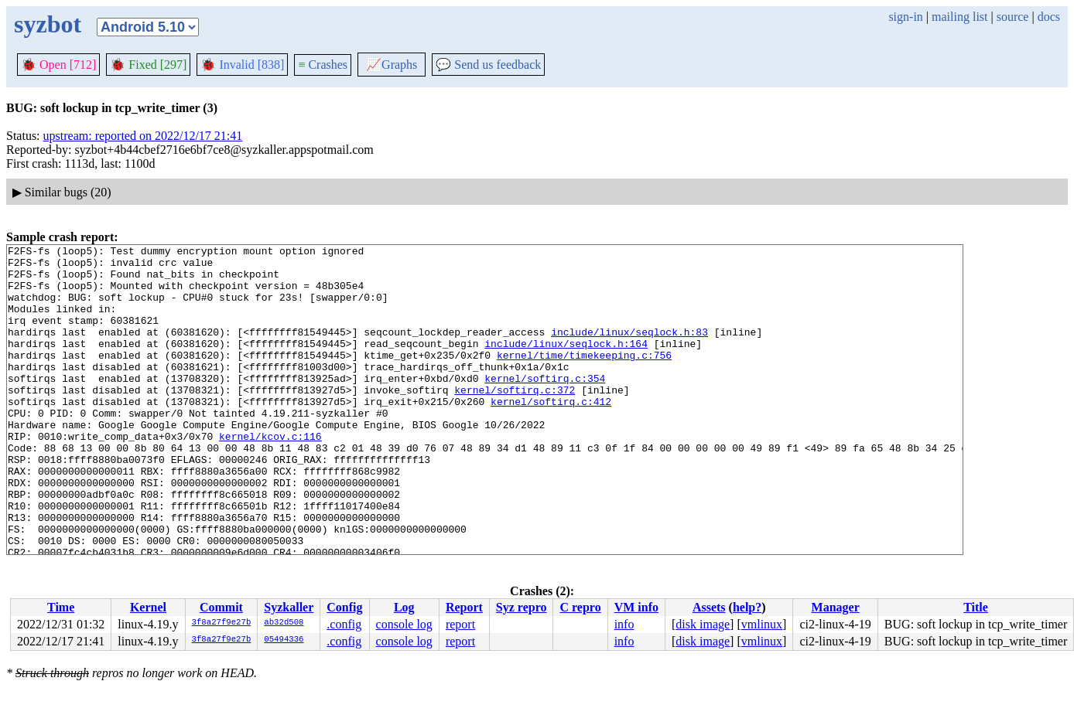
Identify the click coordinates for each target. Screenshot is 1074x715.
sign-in (905, 16)
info (624, 624)
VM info (636, 607)
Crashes (322, 64)
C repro (579, 607)
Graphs (391, 64)
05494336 (283, 640)
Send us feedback (488, 64)
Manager (836, 607)
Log (404, 607)
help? (747, 607)
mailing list (959, 16)
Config (344, 607)
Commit (221, 607)
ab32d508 (283, 623)
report (460, 624)
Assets (709, 607)
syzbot (47, 24)
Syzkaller (288, 607)
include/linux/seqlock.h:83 (629, 350)
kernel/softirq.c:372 (514, 420)
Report (464, 607)
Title (975, 607)
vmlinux (761, 624)
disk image (703, 624)
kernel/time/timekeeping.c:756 (584, 378)
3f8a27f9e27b (221, 623)
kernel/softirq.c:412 (551, 434)
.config (344, 624)
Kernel (148, 607)
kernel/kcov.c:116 (270, 475)
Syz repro (521, 607)
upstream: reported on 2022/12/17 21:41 (143, 135)
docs (1049, 16)
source (1013, 16)
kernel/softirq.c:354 (544, 406)
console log (404, 624)
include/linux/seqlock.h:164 (566, 364)
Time (60, 607)
